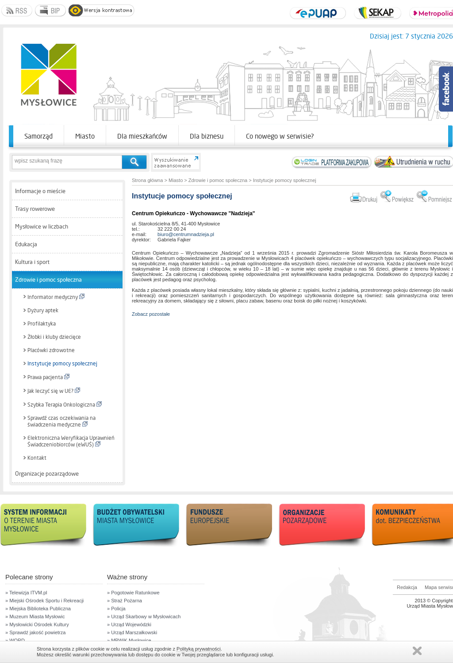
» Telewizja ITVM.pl (26, 592)
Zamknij (417, 651)
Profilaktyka (41, 324)
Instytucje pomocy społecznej (62, 364)
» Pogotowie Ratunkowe (133, 592)
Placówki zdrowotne (51, 350)
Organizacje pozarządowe (47, 473)
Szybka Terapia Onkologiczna (64, 404)
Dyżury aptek (42, 310)
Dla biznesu (206, 136)
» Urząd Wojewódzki (129, 624)
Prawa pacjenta (48, 377)
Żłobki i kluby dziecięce (54, 337)
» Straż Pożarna (124, 600)
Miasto (85, 136)
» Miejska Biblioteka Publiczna (38, 608)
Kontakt (36, 458)
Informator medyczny (55, 297)
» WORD (15, 640)
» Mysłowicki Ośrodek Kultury (37, 624)
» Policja (116, 608)
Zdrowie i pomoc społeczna (48, 279)
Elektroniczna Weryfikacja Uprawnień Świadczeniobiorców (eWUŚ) (71, 441)
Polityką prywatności (199, 648)
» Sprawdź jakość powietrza (35, 632)
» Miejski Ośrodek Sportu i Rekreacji (44, 600)
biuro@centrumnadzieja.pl (185, 234)
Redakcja (407, 587)
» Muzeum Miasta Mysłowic (35, 616)
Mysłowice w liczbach (41, 226)
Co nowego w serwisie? (280, 136)
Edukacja (26, 244)
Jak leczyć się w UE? (53, 391)
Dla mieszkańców (142, 136)
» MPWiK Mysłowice (129, 640)
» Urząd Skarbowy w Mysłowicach (143, 616)
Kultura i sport (32, 262)
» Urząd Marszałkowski (132, 632)
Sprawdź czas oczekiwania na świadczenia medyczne (61, 421)
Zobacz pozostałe (151, 314)
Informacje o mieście (40, 191)
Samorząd (38, 136)
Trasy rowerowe (35, 208)
